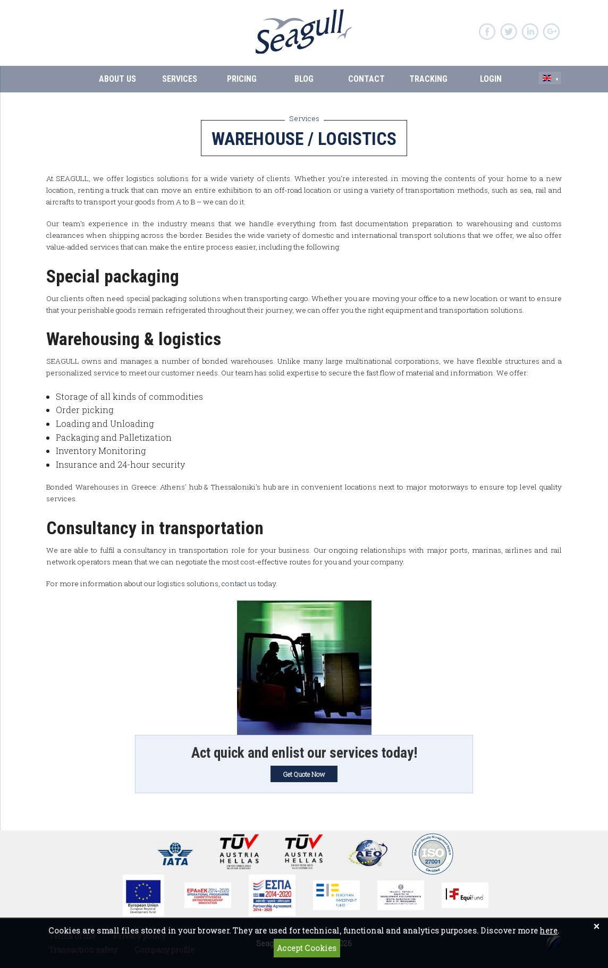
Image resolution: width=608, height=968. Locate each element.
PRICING (242, 79)
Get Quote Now (304, 774)
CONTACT (366, 79)
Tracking (428, 79)
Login (491, 79)
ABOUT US (117, 79)
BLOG (304, 79)
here (549, 931)
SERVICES (179, 79)
